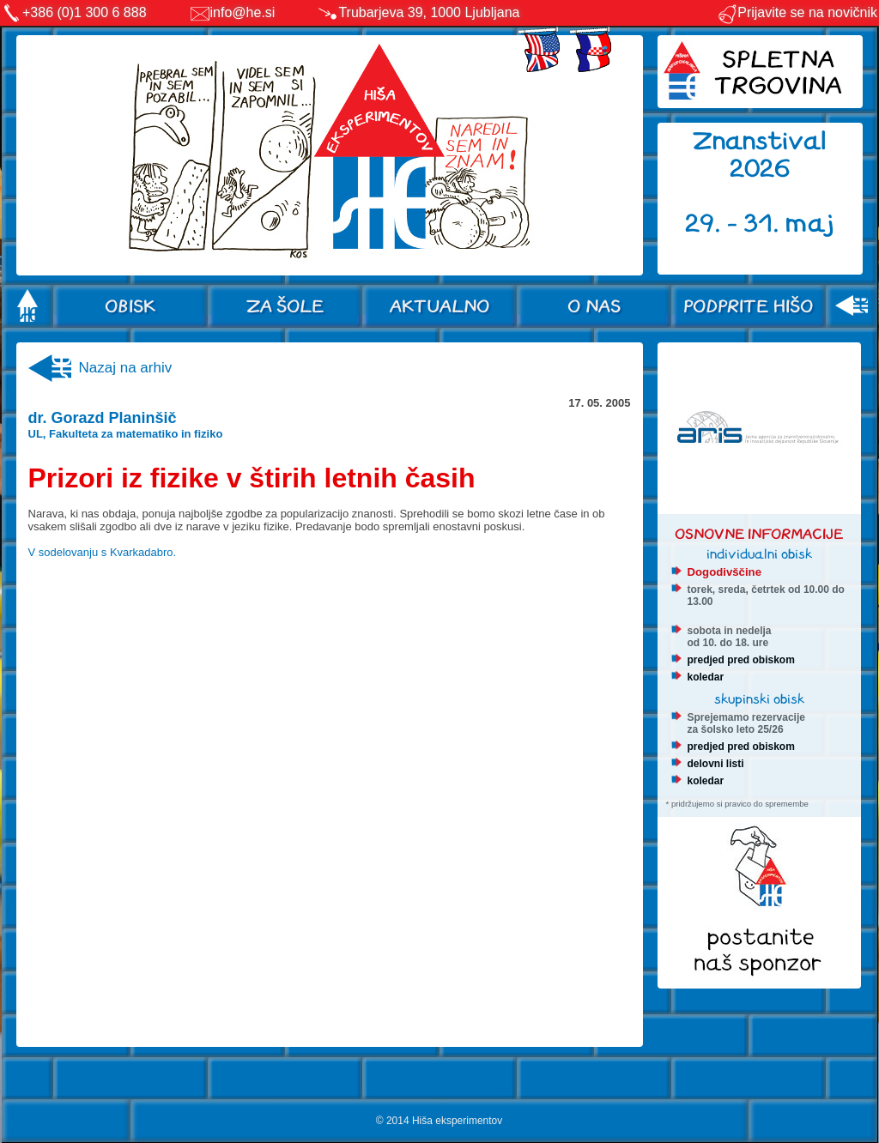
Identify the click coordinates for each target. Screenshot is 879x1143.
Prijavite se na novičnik (797, 12)
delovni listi (716, 764)
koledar (706, 677)
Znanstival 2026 (760, 155)
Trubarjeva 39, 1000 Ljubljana (428, 12)
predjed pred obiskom (741, 660)
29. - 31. (735, 223)
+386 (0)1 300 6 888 (84, 12)
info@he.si (243, 12)
